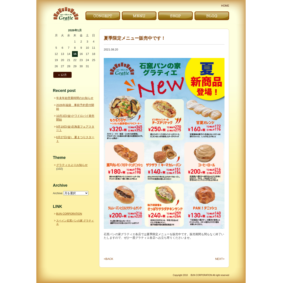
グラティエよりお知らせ (72, 165)
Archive (57, 193)
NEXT (219, 259)
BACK (108, 259)
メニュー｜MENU (139, 15)
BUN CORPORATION (69, 213)
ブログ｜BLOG (212, 15)
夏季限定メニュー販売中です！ (134, 38)
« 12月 (62, 74)
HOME (225, 5)
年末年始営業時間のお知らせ (74, 98)
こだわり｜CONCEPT (102, 15)
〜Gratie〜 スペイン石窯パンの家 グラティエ (66, 14)
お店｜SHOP (175, 15)
